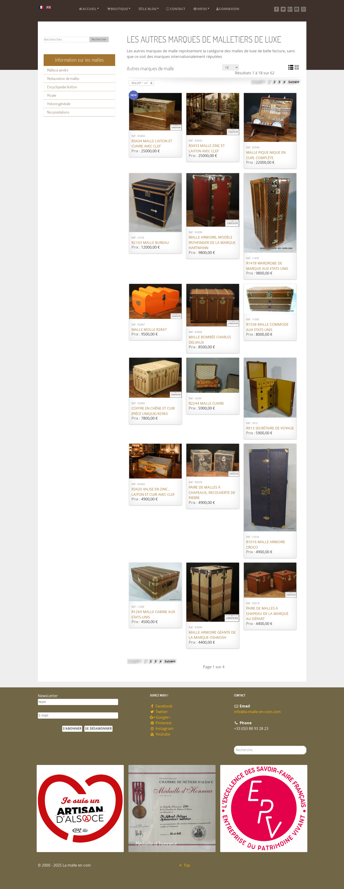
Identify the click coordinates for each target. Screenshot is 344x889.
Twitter (159, 712)
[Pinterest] (296, 9)
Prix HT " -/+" (140, 83)
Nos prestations (58, 112)
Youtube (160, 734)
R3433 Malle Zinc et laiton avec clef (207, 148)
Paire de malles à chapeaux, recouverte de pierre (212, 492)
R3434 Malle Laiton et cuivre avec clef (151, 144)
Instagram (162, 728)
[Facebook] (276, 9)
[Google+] (289, 9)
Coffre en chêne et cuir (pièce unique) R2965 (153, 411)
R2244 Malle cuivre (206, 403)
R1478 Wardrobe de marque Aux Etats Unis (267, 266)
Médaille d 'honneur (156, 843)
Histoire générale (58, 103)
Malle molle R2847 (149, 330)
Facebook (161, 706)
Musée (51, 95)
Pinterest (161, 723)
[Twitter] (283, 9)
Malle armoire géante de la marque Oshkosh (212, 635)
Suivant (293, 82)
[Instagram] (303, 9)
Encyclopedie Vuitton (62, 87)
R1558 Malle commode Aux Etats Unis (267, 327)
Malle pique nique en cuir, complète (266, 155)
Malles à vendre (57, 70)
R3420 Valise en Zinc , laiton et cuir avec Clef (153, 492)
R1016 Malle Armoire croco (265, 545)
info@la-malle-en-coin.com (257, 712)
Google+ (160, 717)
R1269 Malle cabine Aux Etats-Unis (153, 614)
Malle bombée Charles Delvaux (210, 340)
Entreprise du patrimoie (252, 843)
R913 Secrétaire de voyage (270, 428)
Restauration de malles (63, 78)
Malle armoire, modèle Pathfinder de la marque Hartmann (212, 242)
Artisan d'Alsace (60, 843)
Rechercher (99, 39)
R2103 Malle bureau (150, 243)
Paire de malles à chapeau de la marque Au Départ (267, 613)
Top (184, 865)
